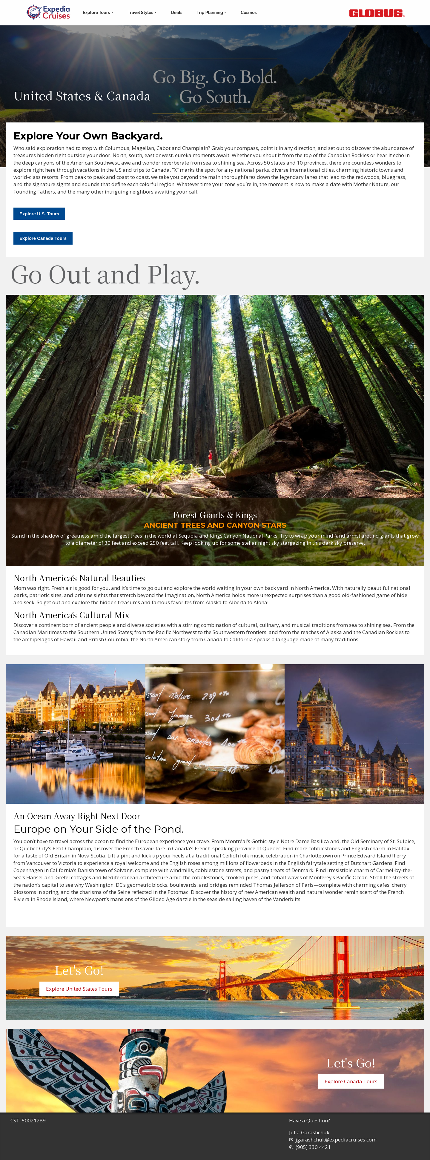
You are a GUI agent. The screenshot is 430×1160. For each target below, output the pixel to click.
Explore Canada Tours (43, 238)
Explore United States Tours (79, 988)
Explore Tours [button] (96, 12)
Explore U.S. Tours (39, 213)
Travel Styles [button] (140, 12)
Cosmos (249, 12)
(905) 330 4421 (313, 1147)
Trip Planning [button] (210, 12)
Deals (176, 12)
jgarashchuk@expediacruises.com (336, 1139)
